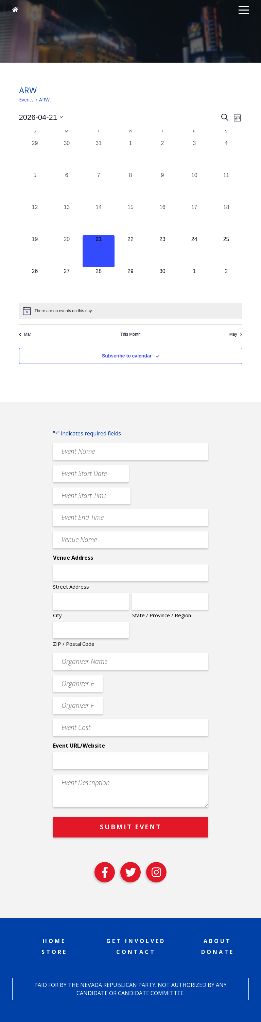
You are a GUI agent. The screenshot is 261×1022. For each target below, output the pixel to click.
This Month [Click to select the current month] (130, 334)
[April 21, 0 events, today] (99, 251)
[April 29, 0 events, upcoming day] (130, 283)
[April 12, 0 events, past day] (35, 219)
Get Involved (136, 941)
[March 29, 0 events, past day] (35, 155)
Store (54, 952)
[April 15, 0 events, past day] (130, 219)
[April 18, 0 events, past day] (226, 219)
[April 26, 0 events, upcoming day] (35, 283)
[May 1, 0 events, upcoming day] (194, 283)
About (217, 941)
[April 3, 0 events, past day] (194, 155)
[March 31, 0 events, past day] (99, 155)
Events (26, 99)
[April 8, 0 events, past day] (130, 187)
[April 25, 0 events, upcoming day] (226, 251)
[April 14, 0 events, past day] (99, 219)
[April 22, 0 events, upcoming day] (130, 251)
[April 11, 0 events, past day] (226, 187)
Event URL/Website (79, 745)
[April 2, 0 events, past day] (162, 155)
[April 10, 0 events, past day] (194, 187)
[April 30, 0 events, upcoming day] (162, 283)
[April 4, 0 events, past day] (226, 155)
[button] (244, 9)
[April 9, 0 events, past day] (162, 187)
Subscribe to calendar (127, 355)
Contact (136, 952)
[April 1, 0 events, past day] (130, 155)
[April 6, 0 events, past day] (67, 187)
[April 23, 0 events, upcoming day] (162, 251)
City (57, 615)
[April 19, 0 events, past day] (35, 251)
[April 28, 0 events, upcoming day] (99, 283)
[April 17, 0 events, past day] (194, 219)
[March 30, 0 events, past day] (67, 155)
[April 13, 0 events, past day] (67, 219)
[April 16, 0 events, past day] (162, 219)
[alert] (130, 311)
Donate (217, 952)
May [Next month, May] (235, 334)
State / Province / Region (161, 615)
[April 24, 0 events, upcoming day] (194, 251)
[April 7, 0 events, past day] (99, 187)
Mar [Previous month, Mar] (25, 334)
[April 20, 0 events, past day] (67, 251)
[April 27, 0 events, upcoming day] (67, 283)
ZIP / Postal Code (73, 643)
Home (54, 941)
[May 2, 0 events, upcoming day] (226, 283)
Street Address (71, 586)
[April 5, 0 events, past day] (35, 187)
